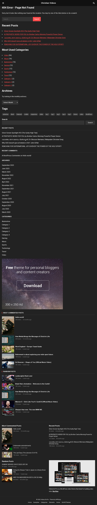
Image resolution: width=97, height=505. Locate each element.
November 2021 (7, 185)
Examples (36, 502)
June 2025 (5, 169)
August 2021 (6, 192)
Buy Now (55, 491)
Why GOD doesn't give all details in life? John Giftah (22, 41)
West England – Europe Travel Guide (28, 347)
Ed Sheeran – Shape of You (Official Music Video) (33, 362)
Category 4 (8, 82)
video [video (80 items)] (81, 114)
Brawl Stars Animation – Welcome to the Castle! (32, 384)
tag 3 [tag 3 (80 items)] (58, 114)
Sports (6, 69)
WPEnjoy (58, 499)
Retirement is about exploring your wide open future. (34, 354)
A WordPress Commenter (11, 156)
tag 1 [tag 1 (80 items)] (47, 114)
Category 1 (6, 225)
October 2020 (7, 199)
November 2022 (7, 175)
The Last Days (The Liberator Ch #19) (25, 453)
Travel (6, 75)
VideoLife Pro (45, 499)
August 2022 (6, 179)
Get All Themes (66, 502)
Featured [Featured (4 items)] (19, 114)
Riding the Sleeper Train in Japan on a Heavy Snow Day (29, 471)
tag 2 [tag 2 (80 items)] (52, 114)
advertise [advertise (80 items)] (5, 114)
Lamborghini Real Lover (23, 376)
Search (4, 119)
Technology (8, 72)
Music (6, 59)
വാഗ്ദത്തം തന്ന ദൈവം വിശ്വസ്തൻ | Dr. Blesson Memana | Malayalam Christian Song (35, 38)
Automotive (8, 62)
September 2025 (8, 165)
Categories (44, 502)
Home (30, 502)
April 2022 (5, 182)
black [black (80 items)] (12, 114)
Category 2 (8, 85)
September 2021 (8, 189)
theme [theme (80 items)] (75, 114)
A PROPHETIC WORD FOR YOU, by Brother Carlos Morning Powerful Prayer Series (33, 34)
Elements (52, 502)
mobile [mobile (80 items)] (26, 114)
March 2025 (6, 172)
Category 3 (8, 79)
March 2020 (6, 212)
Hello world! (27, 156)
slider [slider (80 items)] (41, 114)
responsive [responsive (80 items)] (34, 114)
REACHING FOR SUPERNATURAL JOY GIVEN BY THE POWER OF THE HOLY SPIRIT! (34, 44)
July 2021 (5, 195)
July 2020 (5, 209)
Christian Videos (48, 3)
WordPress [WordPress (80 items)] (89, 114)
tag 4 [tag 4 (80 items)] (63, 114)
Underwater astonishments (22, 445)
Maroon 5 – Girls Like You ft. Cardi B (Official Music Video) (36, 402)
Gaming (6, 65)
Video (6, 55)
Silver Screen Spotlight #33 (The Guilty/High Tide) (22, 31)
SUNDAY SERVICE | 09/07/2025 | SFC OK (15, 464)
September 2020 (8, 202)
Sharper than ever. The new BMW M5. (28, 410)
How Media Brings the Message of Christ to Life (32, 336)
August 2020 (6, 205)
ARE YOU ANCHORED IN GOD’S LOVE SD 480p (27, 477)
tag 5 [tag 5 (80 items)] (69, 114)
